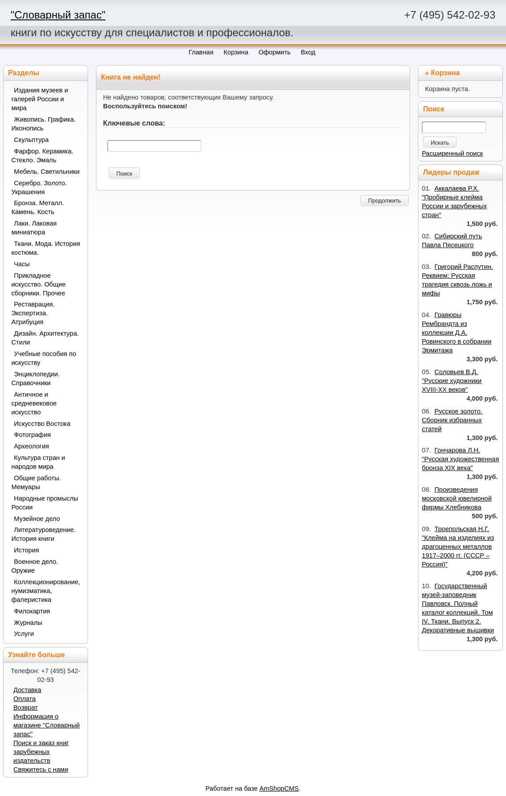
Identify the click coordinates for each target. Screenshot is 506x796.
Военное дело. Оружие (35, 566)
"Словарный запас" (58, 15)
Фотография (32, 434)
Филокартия (32, 611)
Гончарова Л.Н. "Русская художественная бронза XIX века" (460, 459)
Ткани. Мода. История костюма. (46, 248)
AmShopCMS (279, 788)
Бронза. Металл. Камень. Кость (38, 207)
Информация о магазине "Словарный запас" (46, 725)
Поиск (124, 173)
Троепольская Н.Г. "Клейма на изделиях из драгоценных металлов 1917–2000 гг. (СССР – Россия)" (458, 546)
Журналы (28, 622)
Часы (22, 264)
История (26, 550)
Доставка (27, 689)
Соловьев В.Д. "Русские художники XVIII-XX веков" (452, 380)
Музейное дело (37, 518)
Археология (31, 446)
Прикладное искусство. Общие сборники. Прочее (39, 284)
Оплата (24, 698)
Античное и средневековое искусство (34, 403)
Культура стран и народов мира (38, 462)
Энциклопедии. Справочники (36, 379)
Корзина (445, 73)
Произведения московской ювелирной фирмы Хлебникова (457, 498)
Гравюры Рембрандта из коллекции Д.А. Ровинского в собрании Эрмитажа (456, 332)
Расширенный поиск (452, 153)
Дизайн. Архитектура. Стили (45, 338)
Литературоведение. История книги (44, 534)
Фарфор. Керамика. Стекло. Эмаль (42, 156)
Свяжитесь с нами (40, 769)
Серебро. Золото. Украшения (39, 187)
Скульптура (31, 139)
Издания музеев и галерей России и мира (40, 99)
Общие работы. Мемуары (36, 482)
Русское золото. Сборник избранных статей (452, 420)
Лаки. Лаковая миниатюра (34, 228)
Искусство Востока (42, 423)
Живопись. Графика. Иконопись (44, 124)
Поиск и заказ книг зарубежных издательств (41, 751)
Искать (440, 142)
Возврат (25, 707)
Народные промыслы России (45, 503)
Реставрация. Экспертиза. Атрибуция (33, 313)
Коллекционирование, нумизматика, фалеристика (46, 590)
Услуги (24, 633)
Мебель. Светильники (47, 171)
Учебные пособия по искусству (44, 358)
